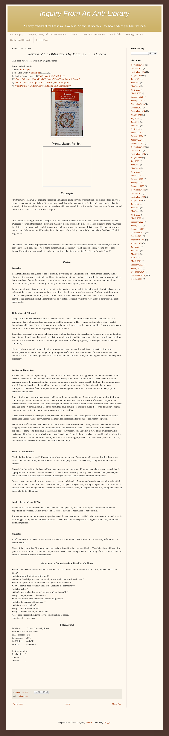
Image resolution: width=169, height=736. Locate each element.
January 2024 (136, 140)
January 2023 (136, 182)
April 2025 (135, 90)
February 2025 (137, 97)
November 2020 (138, 275)
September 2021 (138, 240)
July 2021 (135, 247)
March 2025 (136, 93)
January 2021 (136, 268)
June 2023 (135, 165)
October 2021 (137, 236)
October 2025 (137, 68)
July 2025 (135, 79)
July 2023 (135, 161)
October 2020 (137, 279)
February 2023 (137, 179)
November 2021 (138, 233)
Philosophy (25, 69)
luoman (89, 722)
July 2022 (135, 204)
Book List (35, 72)
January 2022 (136, 225)
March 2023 (136, 175)
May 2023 (135, 168)
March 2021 (136, 261)
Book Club (115, 34)
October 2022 (137, 193)
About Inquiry (17, 34)
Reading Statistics (134, 34)
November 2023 (138, 147)
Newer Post (18, 704)
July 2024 (135, 118)
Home (67, 704)
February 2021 (137, 265)
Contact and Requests (20, 40)
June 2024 (135, 122)
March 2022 (136, 218)
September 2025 (138, 72)
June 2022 (135, 208)
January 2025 (136, 100)
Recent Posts (42, 40)
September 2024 (138, 111)
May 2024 (135, 125)
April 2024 (135, 129)
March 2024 (136, 133)
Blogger (107, 722)
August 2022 (136, 200)
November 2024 (138, 104)
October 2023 (137, 150)
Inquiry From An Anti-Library (84, 13)
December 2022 (137, 186)
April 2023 (135, 172)
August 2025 (136, 75)
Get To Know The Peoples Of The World (33, 82)
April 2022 (135, 215)
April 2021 (135, 257)
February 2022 (137, 222)
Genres (74, 34)
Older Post (116, 704)
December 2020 (137, 272)
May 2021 (135, 254)
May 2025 (135, 86)
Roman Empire (61, 82)
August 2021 (136, 243)
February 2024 (137, 136)
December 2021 (137, 229)
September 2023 (138, 154)
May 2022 (135, 211)
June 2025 (135, 83)
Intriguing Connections (94, 34)
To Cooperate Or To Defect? (51, 76)
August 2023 (136, 158)
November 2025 (138, 65)
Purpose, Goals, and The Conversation (47, 34)
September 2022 (138, 197)
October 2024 (137, 108)
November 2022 (138, 190)
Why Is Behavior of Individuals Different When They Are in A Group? (47, 79)
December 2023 (137, 143)
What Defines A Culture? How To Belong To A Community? (42, 85)
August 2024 (136, 115)
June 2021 (135, 250)
